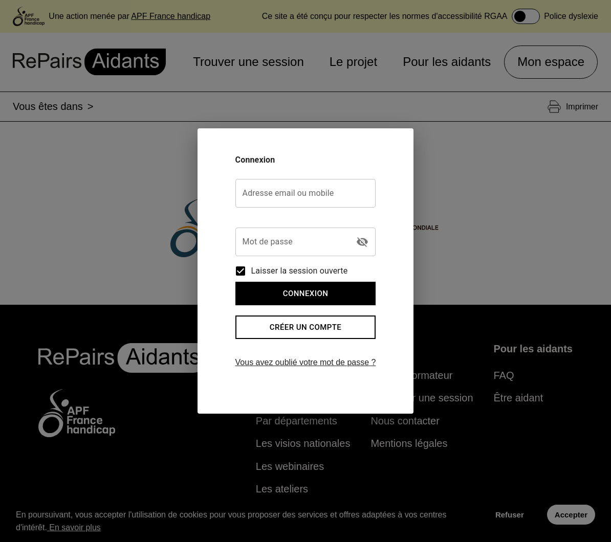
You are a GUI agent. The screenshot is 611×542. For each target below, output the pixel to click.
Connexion (305, 293)
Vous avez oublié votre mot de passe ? (305, 362)
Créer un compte (305, 327)
